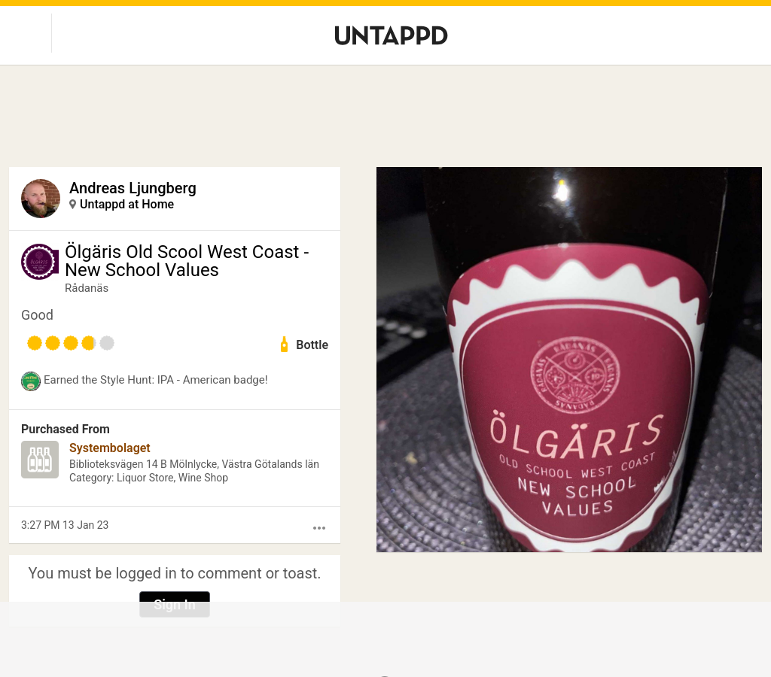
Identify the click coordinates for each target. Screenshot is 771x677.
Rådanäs (86, 288)
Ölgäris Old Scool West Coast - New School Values (187, 261)
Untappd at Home (127, 204)
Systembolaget (110, 448)
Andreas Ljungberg (133, 188)
